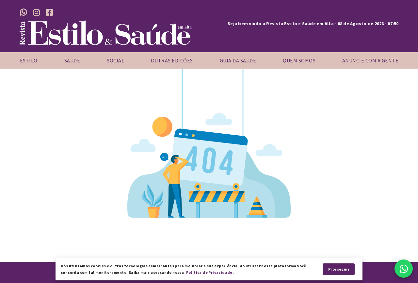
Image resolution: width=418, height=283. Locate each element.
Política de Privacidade (209, 272)
